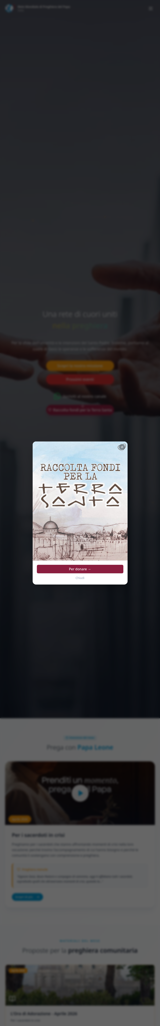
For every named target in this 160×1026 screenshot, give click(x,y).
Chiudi (80, 578)
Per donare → (80, 569)
